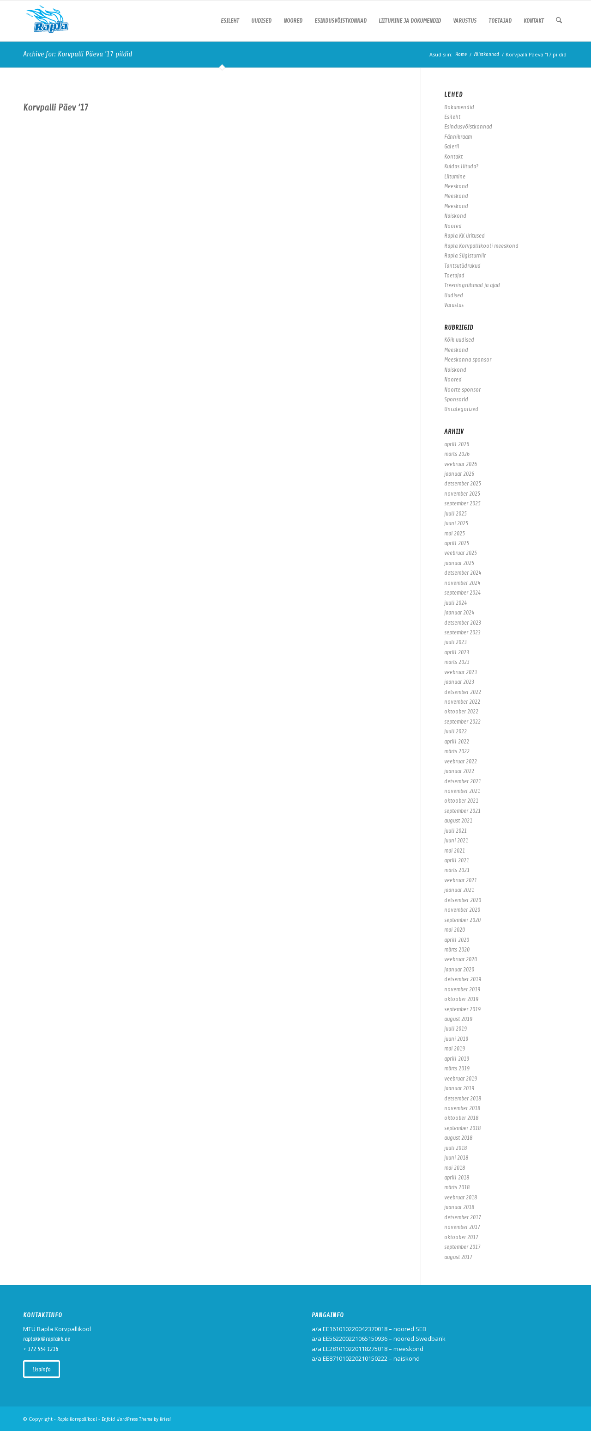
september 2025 (462, 503)
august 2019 (458, 1018)
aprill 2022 (456, 741)
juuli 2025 (455, 513)
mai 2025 (454, 533)
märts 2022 (457, 751)
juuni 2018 (456, 1157)
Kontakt (453, 156)
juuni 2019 (456, 1038)
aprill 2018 (456, 1177)
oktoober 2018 (461, 1117)
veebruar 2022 (460, 761)
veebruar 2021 (460, 880)
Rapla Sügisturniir (465, 255)
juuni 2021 (456, 840)
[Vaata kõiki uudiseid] (41, 1369)
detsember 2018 (462, 1098)
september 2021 (462, 810)
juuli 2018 (455, 1147)
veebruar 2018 (460, 1197)
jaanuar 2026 (459, 473)
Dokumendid (459, 107)
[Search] (559, 20)
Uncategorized (461, 408)
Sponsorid (456, 399)
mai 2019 (454, 1048)
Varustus (454, 304)
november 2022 (462, 701)
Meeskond (456, 186)
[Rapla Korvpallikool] (47, 20)
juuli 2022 (455, 731)
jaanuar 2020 (459, 969)
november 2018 (462, 1108)
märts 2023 (457, 661)
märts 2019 (457, 1068)
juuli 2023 (455, 642)
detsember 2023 (462, 622)
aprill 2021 (456, 860)
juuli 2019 (455, 1028)
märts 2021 (457, 869)
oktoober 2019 (461, 998)
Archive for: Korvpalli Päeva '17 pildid (77, 54)
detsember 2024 (462, 572)
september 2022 (462, 721)
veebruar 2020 (460, 959)
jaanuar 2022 (459, 771)
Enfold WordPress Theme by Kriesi (136, 1419)
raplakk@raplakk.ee (46, 1338)
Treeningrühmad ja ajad (472, 285)
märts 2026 (457, 453)
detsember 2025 (462, 483)
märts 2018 (457, 1187)
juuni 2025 (456, 523)
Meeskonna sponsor (467, 359)
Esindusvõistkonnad (468, 126)
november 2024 (462, 582)
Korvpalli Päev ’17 (55, 107)
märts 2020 (457, 949)
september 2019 (462, 1009)
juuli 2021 (455, 830)
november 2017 (462, 1226)
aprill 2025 (456, 543)
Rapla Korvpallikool (77, 1419)
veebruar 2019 (460, 1078)
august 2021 (458, 820)
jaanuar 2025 (459, 562)
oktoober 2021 (461, 800)
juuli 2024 (455, 602)
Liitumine (454, 176)
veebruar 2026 (460, 464)
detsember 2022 (462, 691)
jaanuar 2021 (459, 889)
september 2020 (462, 919)
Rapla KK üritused (464, 235)
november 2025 (462, 493)
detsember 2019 (462, 979)
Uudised (453, 295)
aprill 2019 (456, 1058)
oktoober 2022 (461, 711)
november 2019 (462, 989)
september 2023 (462, 632)
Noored (453, 225)
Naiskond (455, 215)
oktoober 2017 (461, 1237)
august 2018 (458, 1137)
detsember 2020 (462, 900)
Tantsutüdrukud (462, 265)
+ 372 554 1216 (40, 1348)
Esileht (452, 116)
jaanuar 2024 (459, 612)
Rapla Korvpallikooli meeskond (481, 245)
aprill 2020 (456, 939)
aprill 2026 (456, 444)
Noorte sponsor (462, 389)
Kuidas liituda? (461, 166)
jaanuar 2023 (459, 681)
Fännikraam (458, 136)
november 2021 (462, 790)
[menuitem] (230, 20)
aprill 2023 (456, 652)
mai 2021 (454, 850)
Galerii (451, 146)
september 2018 (462, 1127)
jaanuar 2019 (459, 1088)
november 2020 (462, 909)
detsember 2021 (462, 781)
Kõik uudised (459, 339)
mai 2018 (454, 1167)
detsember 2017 (462, 1217)
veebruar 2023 (460, 672)
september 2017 (462, 1246)
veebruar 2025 (460, 552)
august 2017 (458, 1256)
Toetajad (454, 275)
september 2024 (462, 592)
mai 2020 (454, 929)
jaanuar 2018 (459, 1207)
